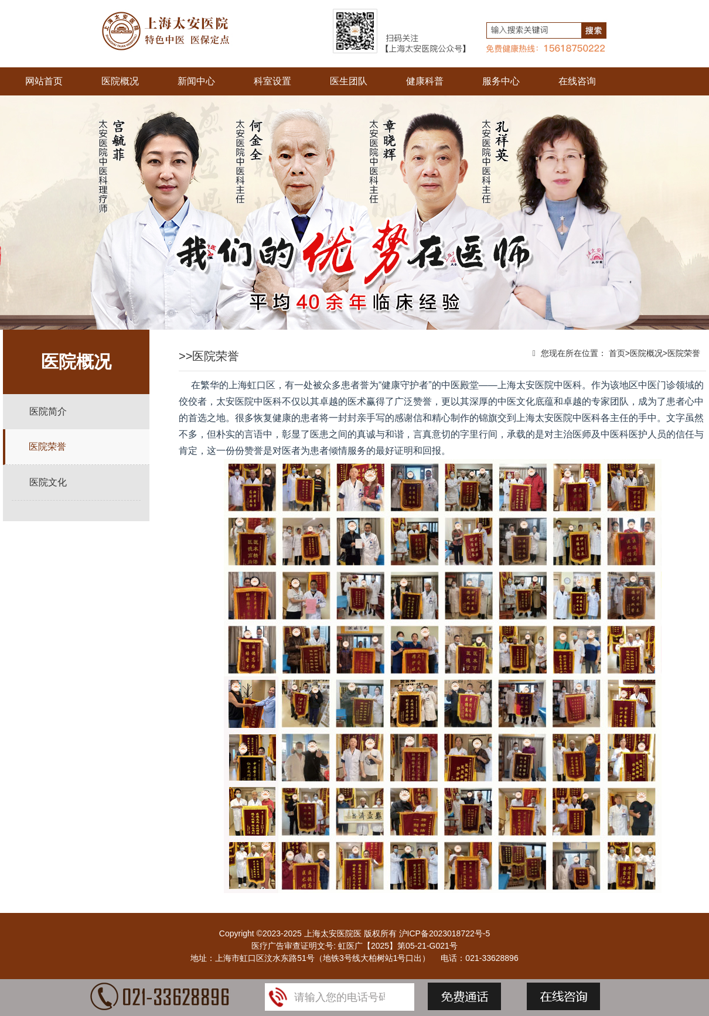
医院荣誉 (47, 446)
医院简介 (48, 411)
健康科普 (425, 81)
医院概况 (120, 81)
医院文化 (48, 482)
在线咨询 (577, 81)
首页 (617, 353)
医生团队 (348, 81)
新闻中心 (196, 81)
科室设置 (272, 81)
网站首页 (44, 81)
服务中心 (501, 81)
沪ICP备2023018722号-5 (444, 933)
